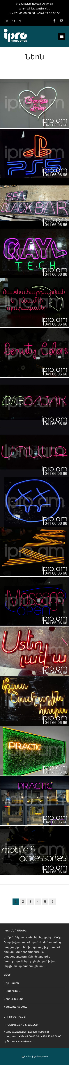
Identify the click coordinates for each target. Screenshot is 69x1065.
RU (12, 21)
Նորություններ (14, 998)
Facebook (54, 21)
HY (7, 21)
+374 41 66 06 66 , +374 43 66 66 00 (36, 13)
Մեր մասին (11, 983)
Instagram (61, 21)
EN (19, 21)
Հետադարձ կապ (15, 1006)
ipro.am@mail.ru (25, 1041)
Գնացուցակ (12, 990)
